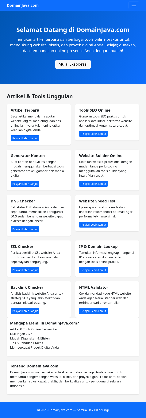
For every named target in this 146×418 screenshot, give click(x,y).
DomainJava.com (23, 5)
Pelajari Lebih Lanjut (25, 138)
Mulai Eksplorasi (73, 64)
